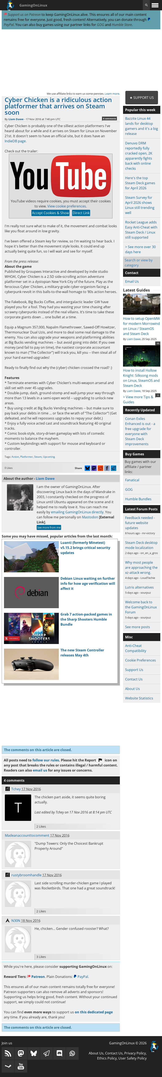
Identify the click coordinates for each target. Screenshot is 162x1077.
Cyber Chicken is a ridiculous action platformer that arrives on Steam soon (58, 106)
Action (15, 456)
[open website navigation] (155, 5)
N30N (15, 920)
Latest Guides (136, 290)
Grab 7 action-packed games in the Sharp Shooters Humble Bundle (86, 619)
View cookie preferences (66, 206)
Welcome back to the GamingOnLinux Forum (141, 607)
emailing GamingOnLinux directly (77, 512)
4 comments (109, 118)
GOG (100, 24)
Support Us (134, 669)
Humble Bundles (138, 499)
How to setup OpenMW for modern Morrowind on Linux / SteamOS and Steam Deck (141, 323)
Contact (131, 272)
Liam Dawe (16, 119)
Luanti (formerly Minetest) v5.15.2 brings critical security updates (85, 547)
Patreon (36, 976)
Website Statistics (139, 698)
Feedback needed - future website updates (140, 522)
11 (158, 343)
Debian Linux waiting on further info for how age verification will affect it (87, 583)
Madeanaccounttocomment (27, 835)
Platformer (26, 456)
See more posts (137, 627)
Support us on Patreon (22, 14)
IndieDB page (15, 141)
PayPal (81, 976)
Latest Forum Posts (141, 509)
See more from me (48, 527)
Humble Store (122, 24)
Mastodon (90, 517)
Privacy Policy (135, 1053)
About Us (132, 688)
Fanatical (132, 480)
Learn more (112, 93)
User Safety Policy (132, 1058)
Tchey (16, 789)
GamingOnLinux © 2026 (128, 1043)
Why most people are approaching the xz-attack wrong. (141, 567)
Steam (38, 456)
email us (40, 770)
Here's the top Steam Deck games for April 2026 (140, 183)
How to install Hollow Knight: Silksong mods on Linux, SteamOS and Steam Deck (141, 375)
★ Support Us (142, 97)
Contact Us (134, 679)
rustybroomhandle (26, 875)
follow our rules (45, 760)
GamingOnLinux (33, 5)
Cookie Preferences (140, 660)
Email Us (132, 281)
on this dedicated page (94, 1012)
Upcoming (49, 456)
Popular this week (140, 110)
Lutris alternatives (139, 587)
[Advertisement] (81, 60)
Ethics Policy (107, 1058)
